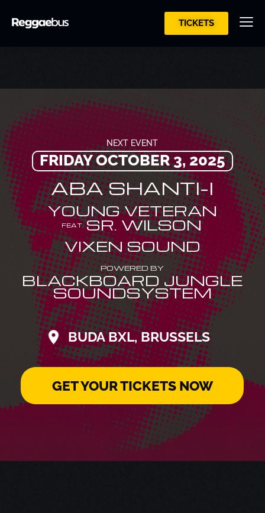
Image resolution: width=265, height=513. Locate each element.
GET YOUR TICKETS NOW (132, 386)
